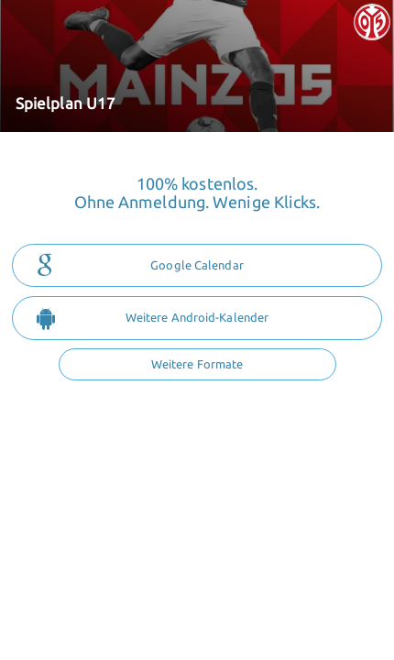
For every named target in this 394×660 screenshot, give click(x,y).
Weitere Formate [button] (197, 364)
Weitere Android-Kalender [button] (152, 318)
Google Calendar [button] (140, 266)
